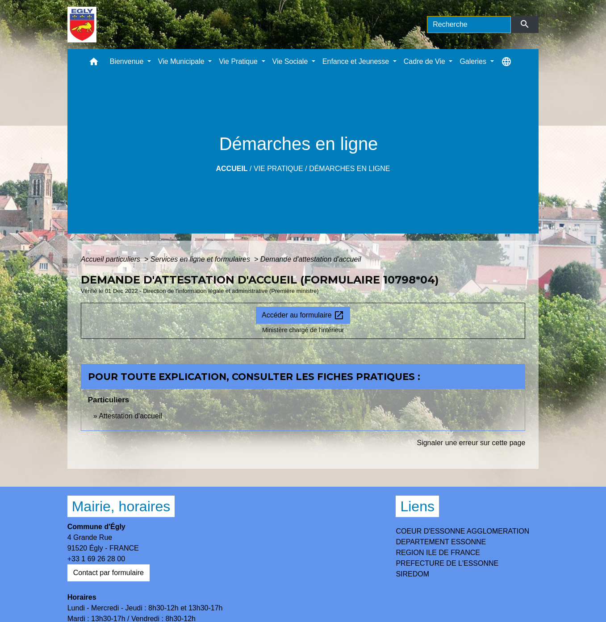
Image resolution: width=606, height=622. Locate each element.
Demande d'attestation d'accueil (310, 259)
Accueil (231, 168)
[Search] (469, 24)
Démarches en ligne (349, 168)
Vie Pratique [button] (239, 61)
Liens (417, 506)
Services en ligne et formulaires (201, 259)
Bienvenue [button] (128, 61)
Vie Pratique (278, 168)
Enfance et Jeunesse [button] (356, 61)
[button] (93, 64)
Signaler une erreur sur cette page (471, 443)
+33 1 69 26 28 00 (96, 559)
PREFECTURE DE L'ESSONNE (447, 563)
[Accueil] (81, 24)
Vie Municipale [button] (182, 61)
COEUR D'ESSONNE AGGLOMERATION (462, 531)
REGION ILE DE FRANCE (438, 552)
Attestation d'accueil (130, 416)
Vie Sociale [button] (291, 61)
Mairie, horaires (121, 506)
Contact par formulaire (108, 572)
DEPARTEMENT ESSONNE (441, 542)
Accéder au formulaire (303, 315)
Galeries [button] (474, 61)
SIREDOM (412, 574)
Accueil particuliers (111, 259)
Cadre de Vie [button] (425, 61)
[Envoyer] (525, 24)
